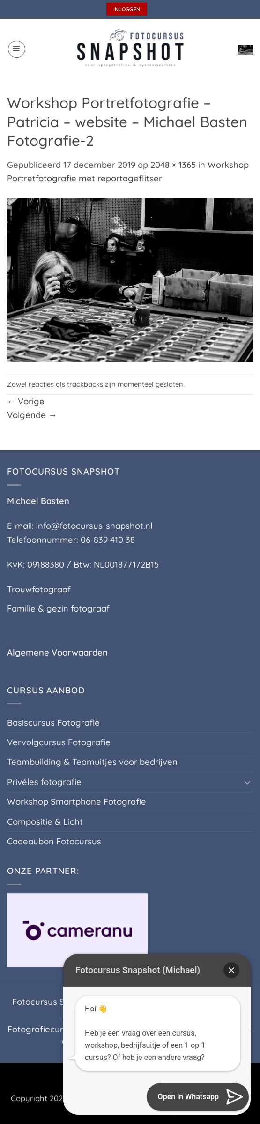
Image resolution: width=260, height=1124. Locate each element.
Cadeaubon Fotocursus (54, 841)
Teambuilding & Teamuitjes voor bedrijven (92, 762)
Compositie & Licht (45, 821)
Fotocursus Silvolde (51, 1001)
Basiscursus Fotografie (53, 722)
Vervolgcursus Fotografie (59, 742)
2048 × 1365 (173, 164)
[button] (16, 49)
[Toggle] (247, 782)
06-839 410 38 (108, 539)
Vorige (26, 401)
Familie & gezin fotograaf (58, 608)
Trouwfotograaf (39, 589)
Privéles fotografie (44, 782)
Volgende (32, 415)
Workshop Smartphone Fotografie (76, 801)
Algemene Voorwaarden (57, 652)
